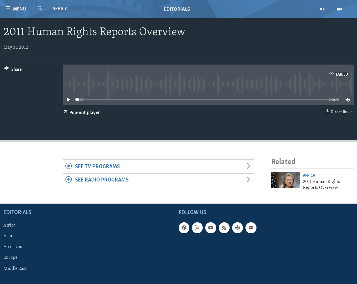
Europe (10, 257)
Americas (12, 247)
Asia (7, 236)
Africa (60, 9)
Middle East (15, 268)
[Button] (13, 70)
